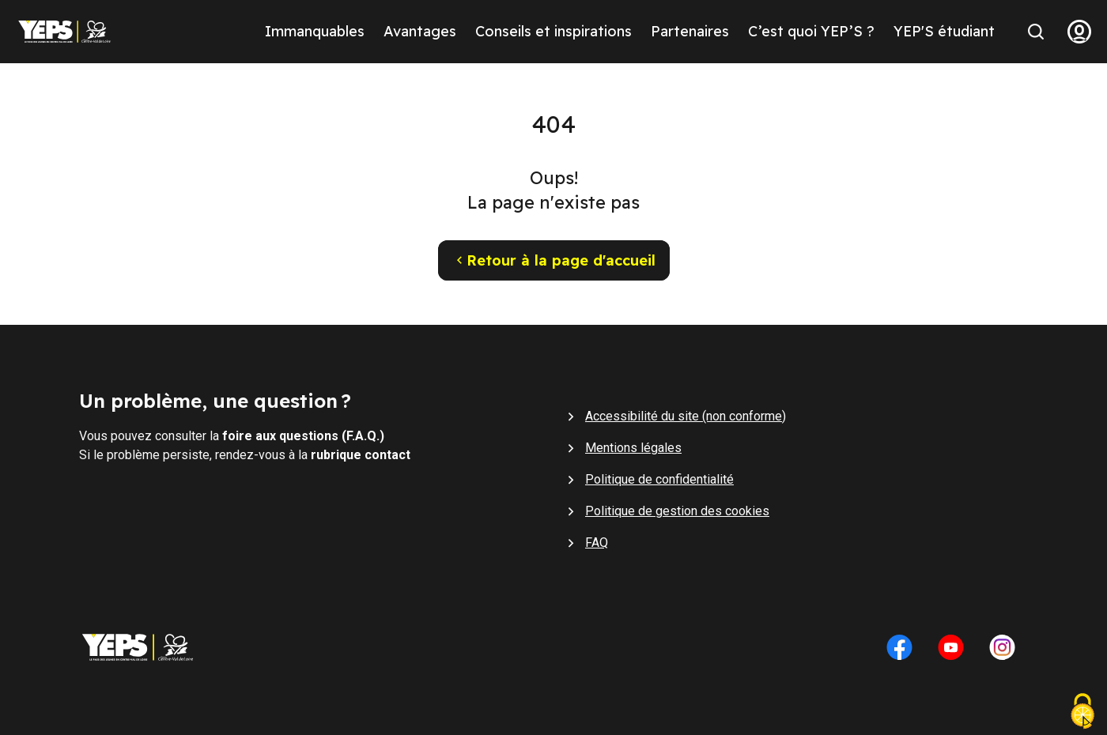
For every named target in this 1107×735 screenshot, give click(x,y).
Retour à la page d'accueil (554, 260)
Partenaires (690, 31)
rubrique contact (360, 454)
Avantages (419, 31)
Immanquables (315, 31)
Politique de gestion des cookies (677, 510)
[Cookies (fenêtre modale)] (1082, 713)
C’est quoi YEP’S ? (811, 31)
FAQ (596, 542)
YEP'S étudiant (944, 31)
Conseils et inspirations (553, 31)
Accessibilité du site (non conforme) (685, 416)
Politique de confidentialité (659, 479)
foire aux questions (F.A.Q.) (303, 435)
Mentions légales (633, 447)
